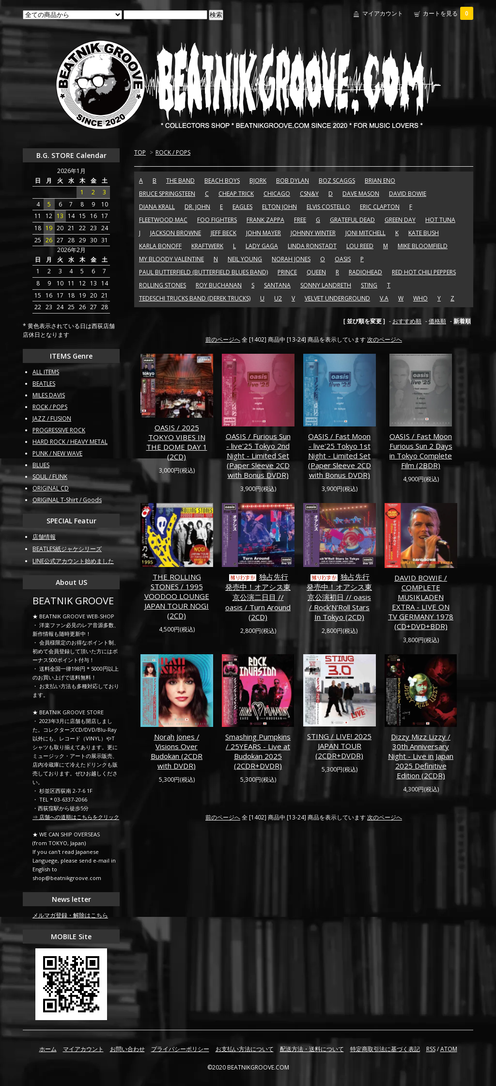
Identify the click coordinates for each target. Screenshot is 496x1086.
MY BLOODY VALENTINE (171, 259)
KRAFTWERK (207, 246)
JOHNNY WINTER (313, 233)
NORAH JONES (291, 259)
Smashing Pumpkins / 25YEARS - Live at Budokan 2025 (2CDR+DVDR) (258, 751)
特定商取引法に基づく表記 (385, 1049)
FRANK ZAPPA (265, 220)
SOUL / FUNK (49, 476)
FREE (300, 220)
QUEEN (316, 272)
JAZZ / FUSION (51, 418)
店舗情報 (44, 537)
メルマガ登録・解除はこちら (70, 915)
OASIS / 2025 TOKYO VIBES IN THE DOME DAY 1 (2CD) (176, 442)
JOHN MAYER (263, 233)
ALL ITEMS (45, 372)
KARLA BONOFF (160, 246)
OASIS (343, 259)
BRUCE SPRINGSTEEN (167, 193)
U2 (278, 298)
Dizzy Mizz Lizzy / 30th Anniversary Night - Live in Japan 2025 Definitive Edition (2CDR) (420, 756)
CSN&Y (309, 193)
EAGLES (242, 207)
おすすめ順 (406, 321)
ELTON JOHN (279, 207)
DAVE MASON (360, 193)
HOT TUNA (440, 220)
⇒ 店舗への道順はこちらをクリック (75, 816)
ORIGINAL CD (50, 488)
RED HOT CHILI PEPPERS (424, 272)
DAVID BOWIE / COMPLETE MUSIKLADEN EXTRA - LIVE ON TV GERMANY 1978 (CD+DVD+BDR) (420, 602)
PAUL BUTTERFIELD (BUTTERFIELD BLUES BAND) (203, 272)
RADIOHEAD (365, 272)
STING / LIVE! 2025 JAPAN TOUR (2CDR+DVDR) (339, 745)
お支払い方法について (245, 1049)
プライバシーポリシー (180, 1049)
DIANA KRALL (157, 207)
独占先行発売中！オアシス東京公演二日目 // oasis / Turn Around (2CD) (258, 597)
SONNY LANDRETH (325, 285)
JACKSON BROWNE (175, 233)
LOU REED (359, 246)
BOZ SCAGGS (337, 180)
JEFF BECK (223, 233)
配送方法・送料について (312, 1049)
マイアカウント (382, 13)
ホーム (48, 1049)
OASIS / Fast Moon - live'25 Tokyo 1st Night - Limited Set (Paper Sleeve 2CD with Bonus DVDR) (339, 455)
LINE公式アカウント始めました (73, 561)
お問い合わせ (127, 1049)
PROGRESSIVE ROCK (58, 430)
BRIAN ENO (380, 180)
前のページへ (222, 339)
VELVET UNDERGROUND (337, 298)
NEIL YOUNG (245, 259)
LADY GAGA (262, 246)
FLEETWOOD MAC (163, 220)
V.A (384, 298)
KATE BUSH (423, 233)
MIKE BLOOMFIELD (423, 246)
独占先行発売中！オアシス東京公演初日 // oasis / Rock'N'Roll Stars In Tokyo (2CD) (339, 597)
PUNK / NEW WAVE (57, 453)
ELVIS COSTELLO (328, 207)
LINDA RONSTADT (312, 246)
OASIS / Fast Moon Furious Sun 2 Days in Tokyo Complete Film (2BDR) (420, 450)
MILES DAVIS (48, 395)
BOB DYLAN (292, 180)
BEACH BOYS (222, 180)
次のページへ (384, 339)
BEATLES (43, 383)
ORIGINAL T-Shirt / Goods (67, 500)
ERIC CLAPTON (380, 207)
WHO (420, 298)
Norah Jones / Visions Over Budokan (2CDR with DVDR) (176, 751)
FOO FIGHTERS (217, 220)
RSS (430, 1049)
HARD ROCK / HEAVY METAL (70, 442)
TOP (140, 152)
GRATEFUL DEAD (352, 220)
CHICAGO (277, 193)
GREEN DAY (400, 220)
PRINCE (287, 272)
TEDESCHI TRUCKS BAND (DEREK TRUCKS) (194, 298)
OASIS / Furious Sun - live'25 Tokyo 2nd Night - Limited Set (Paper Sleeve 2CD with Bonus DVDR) (258, 455)
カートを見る (448, 13)
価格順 (437, 321)
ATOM (448, 1049)
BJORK (257, 180)
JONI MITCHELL (365, 233)
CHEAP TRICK (236, 193)
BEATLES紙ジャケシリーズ (67, 549)
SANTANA (277, 285)
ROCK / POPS (172, 152)
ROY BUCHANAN (219, 285)
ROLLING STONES (162, 285)
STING (369, 285)
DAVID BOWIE (407, 193)
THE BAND (180, 180)
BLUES (40, 465)
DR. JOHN (197, 207)
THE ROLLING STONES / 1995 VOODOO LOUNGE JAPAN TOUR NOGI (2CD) (176, 596)
